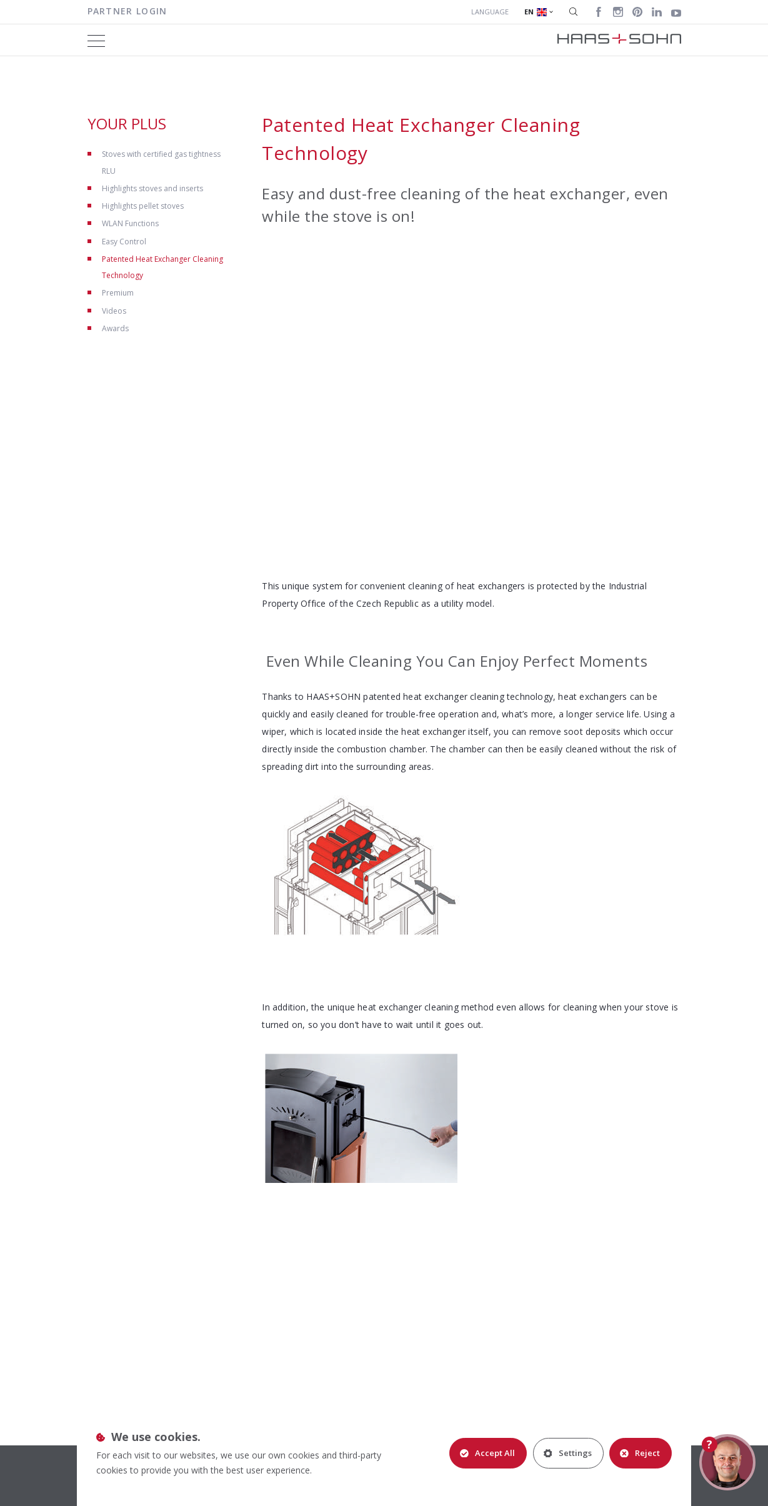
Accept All (486, 1453)
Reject (640, 1453)
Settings (567, 1453)
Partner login (127, 11)
